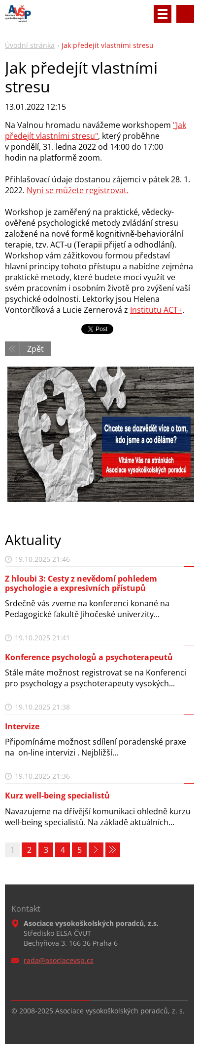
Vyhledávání (185, 14)
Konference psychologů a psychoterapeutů (89, 657)
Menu (162, 14)
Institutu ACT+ (156, 309)
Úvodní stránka (30, 45)
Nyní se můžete (56, 190)
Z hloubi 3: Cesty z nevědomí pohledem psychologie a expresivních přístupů (81, 583)
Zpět (35, 348)
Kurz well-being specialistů (57, 795)
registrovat (106, 190)
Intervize (22, 726)
